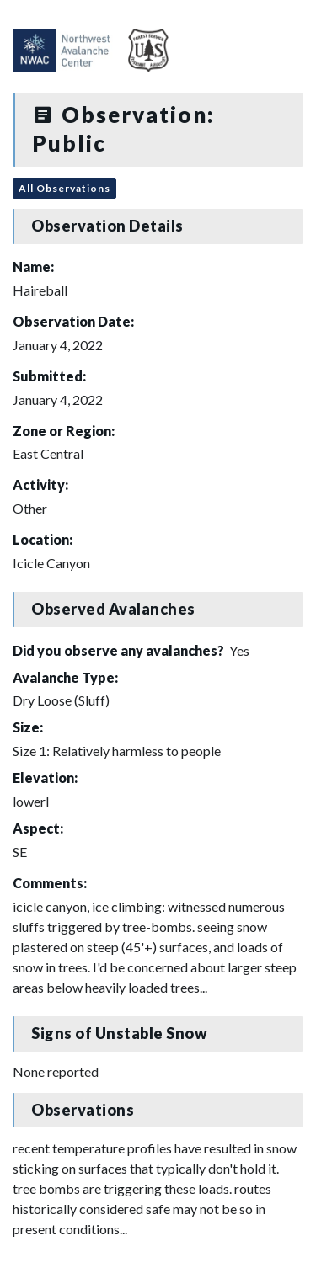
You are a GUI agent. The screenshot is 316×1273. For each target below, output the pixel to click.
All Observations (64, 188)
